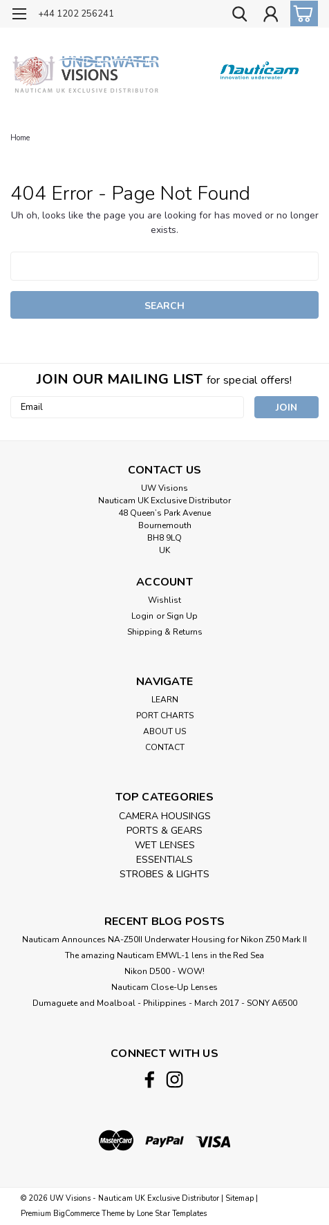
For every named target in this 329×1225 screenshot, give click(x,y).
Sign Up (182, 615)
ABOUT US (164, 731)
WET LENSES (165, 845)
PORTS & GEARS (164, 830)
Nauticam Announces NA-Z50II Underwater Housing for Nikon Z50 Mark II (164, 939)
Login (142, 615)
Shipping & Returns (165, 631)
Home (20, 138)
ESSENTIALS (164, 859)
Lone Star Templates (172, 1213)
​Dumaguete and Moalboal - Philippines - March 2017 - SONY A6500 (164, 1003)
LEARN (164, 699)
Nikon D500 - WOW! (164, 971)
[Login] (270, 16)
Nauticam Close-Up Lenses (164, 987)
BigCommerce (76, 1213)
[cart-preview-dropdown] (301, 13)
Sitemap (239, 1198)
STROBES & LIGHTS (164, 874)
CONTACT (165, 747)
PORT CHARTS (165, 715)
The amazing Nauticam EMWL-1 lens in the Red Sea (164, 955)
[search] (239, 16)
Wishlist (164, 600)
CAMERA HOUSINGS (165, 816)
